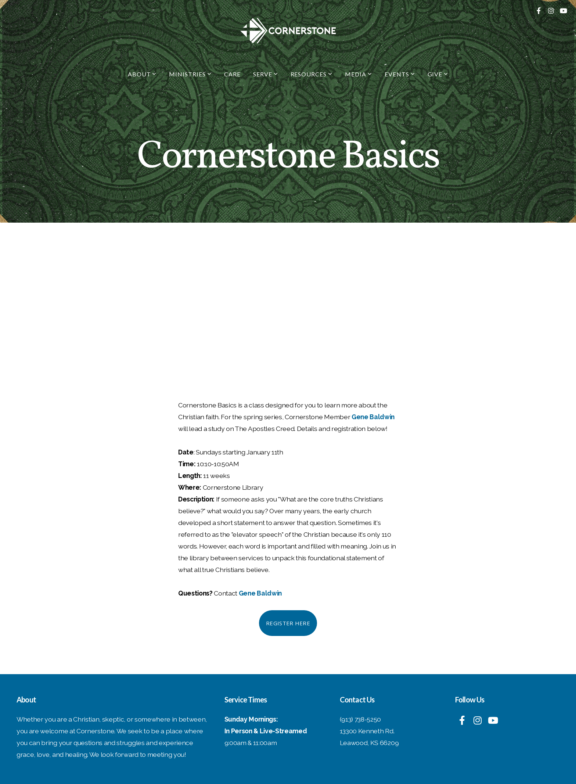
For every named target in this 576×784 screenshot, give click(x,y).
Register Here (288, 623)
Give (438, 74)
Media (358, 74)
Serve (265, 74)
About (142, 74)
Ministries (190, 74)
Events (400, 74)
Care (232, 74)
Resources (312, 74)
